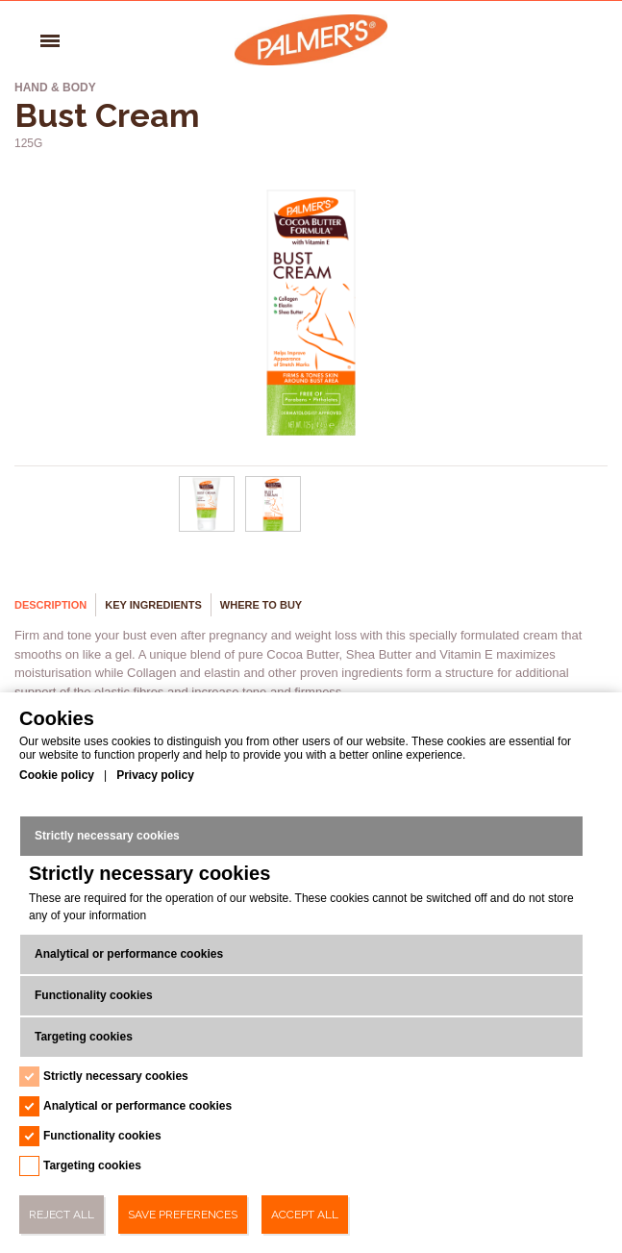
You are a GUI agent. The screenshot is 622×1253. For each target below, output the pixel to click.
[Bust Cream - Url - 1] (274, 528)
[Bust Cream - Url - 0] (206, 528)
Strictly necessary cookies (107, 835)
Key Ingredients (153, 605)
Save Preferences (182, 1214)
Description (50, 605)
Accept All (304, 1214)
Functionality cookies (94, 995)
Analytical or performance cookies (129, 954)
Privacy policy (155, 775)
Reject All (61, 1214)
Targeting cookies (84, 1036)
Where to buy (261, 605)
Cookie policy (56, 775)
